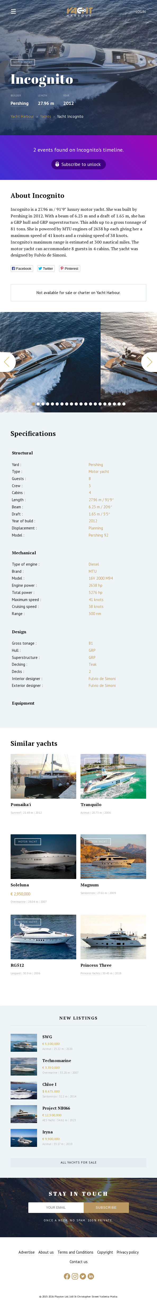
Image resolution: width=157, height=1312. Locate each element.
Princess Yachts (90, 973)
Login (141, 12)
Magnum (89, 885)
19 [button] (119, 404)
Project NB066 (56, 1108)
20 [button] (123, 404)
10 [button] (76, 404)
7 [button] (62, 404)
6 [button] (57, 404)
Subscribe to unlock (81, 164)
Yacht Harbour (80, 12)
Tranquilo (90, 804)
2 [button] (38, 404)
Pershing (20, 103)
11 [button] (81, 404)
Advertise (27, 1252)
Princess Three (95, 965)
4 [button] (47, 404)
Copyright (105, 1252)
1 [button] (33, 404)
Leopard (16, 973)
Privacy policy (128, 1252)
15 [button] (100, 404)
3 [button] (42, 404)
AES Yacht (48, 1120)
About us (46, 1252)
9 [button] (71, 404)
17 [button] (109, 404)
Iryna (47, 1131)
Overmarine (18, 902)
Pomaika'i (21, 804)
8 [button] (66, 404)
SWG (47, 1036)
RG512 (17, 965)
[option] (50, 362)
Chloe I (49, 1084)
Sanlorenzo (87, 893)
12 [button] (85, 404)
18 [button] (114, 404)
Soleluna (20, 885)
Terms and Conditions (75, 1252)
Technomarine (56, 1060)
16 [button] (104, 404)
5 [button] (52, 404)
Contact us (79, 1261)
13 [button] (90, 404)
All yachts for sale (79, 1162)
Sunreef (16, 813)
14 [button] (95, 404)
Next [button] (149, 362)
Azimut (84, 813)
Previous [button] (8, 362)
